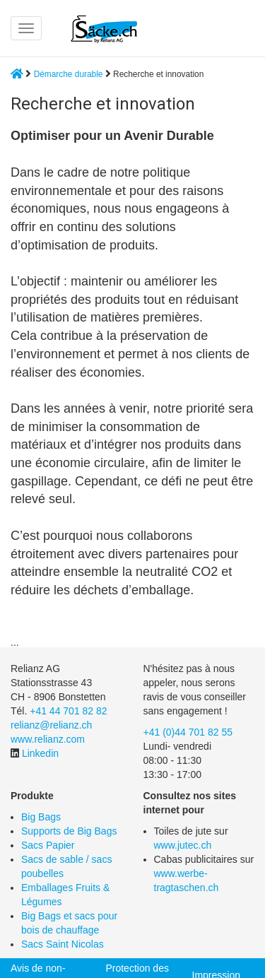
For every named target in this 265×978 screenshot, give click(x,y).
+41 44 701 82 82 (68, 711)
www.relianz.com (48, 739)
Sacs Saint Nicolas (62, 944)
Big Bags (41, 817)
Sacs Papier (47, 845)
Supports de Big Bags (69, 831)
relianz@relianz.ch (51, 725)
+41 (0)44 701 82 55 (188, 732)
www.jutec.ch (183, 845)
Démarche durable (68, 74)
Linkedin (40, 753)
